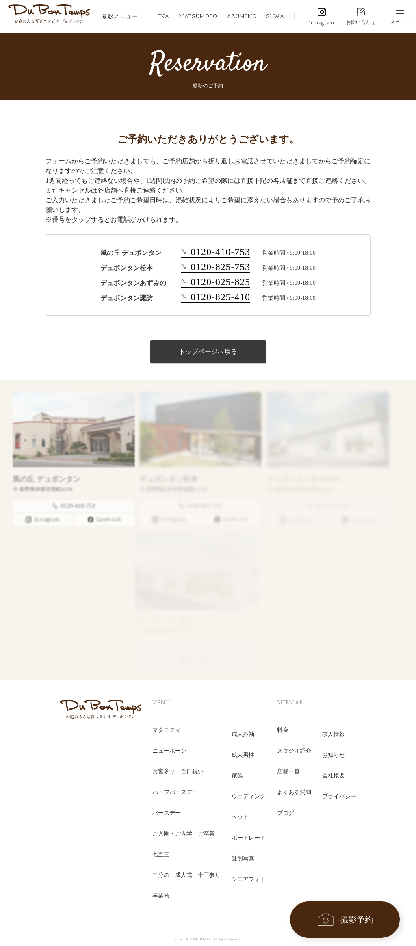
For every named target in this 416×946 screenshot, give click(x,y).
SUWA (275, 16)
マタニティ (166, 730)
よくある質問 (294, 792)
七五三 (160, 854)
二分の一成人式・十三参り (186, 875)
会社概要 (333, 776)
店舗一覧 (288, 771)
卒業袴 (160, 896)
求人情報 (333, 734)
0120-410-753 (215, 252)
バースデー (166, 813)
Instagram (322, 22)
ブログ (285, 813)
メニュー (400, 22)
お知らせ (333, 755)
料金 (282, 730)
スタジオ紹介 (294, 751)
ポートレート (249, 838)
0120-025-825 (215, 282)
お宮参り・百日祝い (178, 771)
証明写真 (243, 858)
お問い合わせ (360, 22)
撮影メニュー (119, 16)
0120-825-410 (215, 297)
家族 (237, 776)
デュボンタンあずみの (301, 479)
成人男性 (243, 755)
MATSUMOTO (198, 16)
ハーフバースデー (175, 792)
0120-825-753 (215, 267)
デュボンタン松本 (165, 479)
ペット (240, 817)
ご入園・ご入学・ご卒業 (183, 834)
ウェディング (249, 796)
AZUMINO (242, 16)
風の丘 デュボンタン (42, 479)
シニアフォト (249, 879)
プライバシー (339, 796)
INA (164, 16)
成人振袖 (243, 734)
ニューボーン (169, 751)
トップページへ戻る (208, 351)
